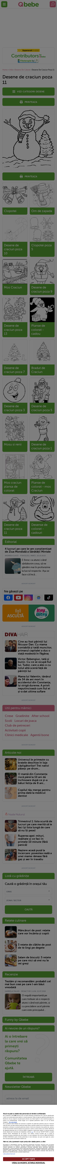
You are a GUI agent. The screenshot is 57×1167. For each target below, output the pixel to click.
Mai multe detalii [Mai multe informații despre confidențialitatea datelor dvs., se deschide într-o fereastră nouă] (13, 1122)
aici (32, 1132)
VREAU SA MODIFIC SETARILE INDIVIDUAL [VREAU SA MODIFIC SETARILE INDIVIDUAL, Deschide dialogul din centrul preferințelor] (28, 1163)
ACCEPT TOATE (28, 1159)
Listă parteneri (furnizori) (9, 1154)
